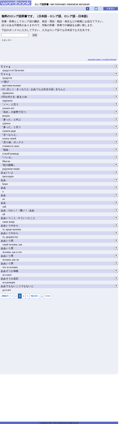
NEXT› (35, 296)
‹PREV (5, 296)
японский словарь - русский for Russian (102, 59)
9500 (47, 296)
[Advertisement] (59, 335)
